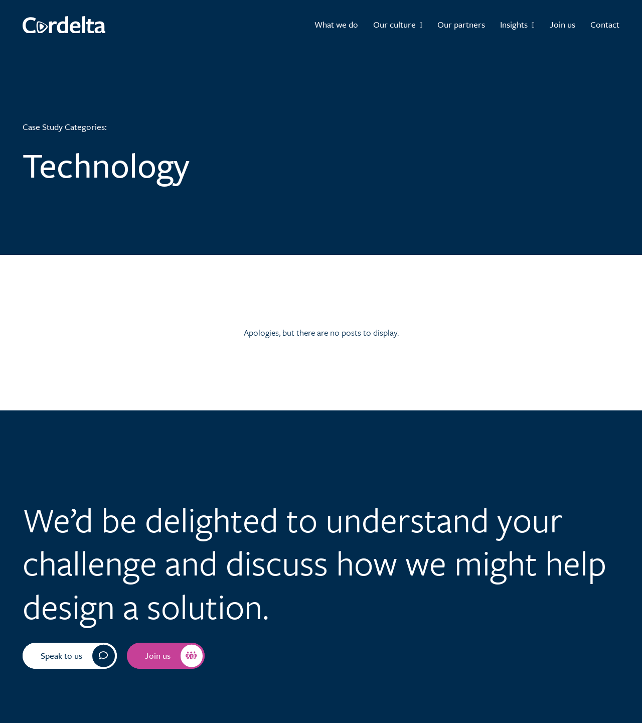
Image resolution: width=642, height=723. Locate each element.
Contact (604, 24)
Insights (517, 24)
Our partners (461, 24)
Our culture (398, 24)
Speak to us (78, 656)
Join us (562, 24)
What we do (336, 24)
